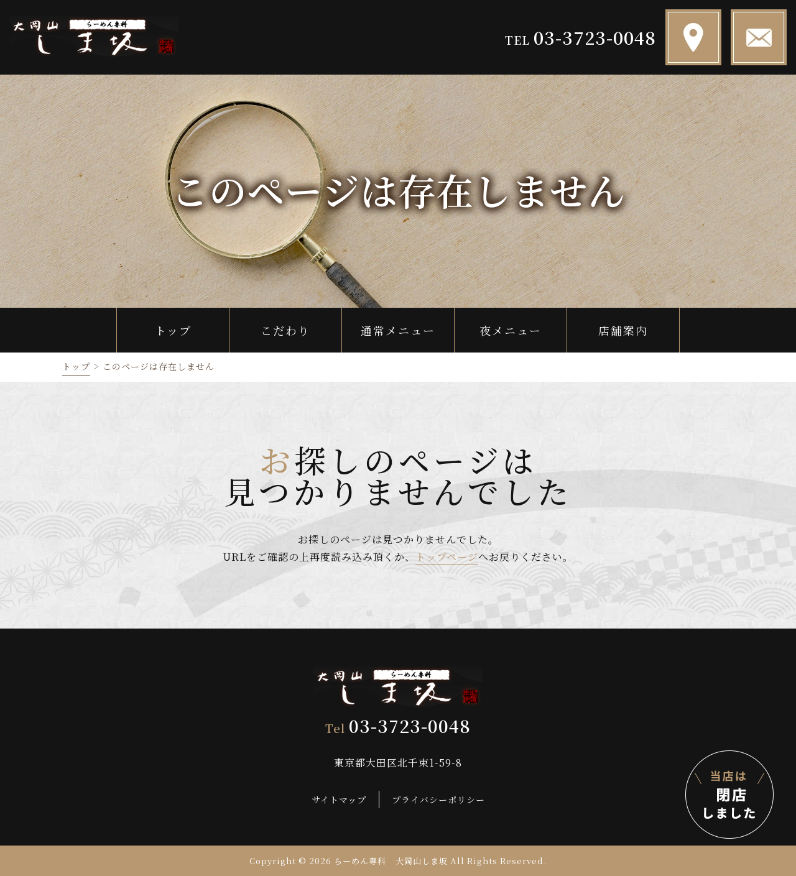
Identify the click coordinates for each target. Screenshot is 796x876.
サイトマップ (339, 799)
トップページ (446, 557)
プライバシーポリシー (438, 799)
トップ (76, 366)
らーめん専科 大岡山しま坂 (391, 861)
